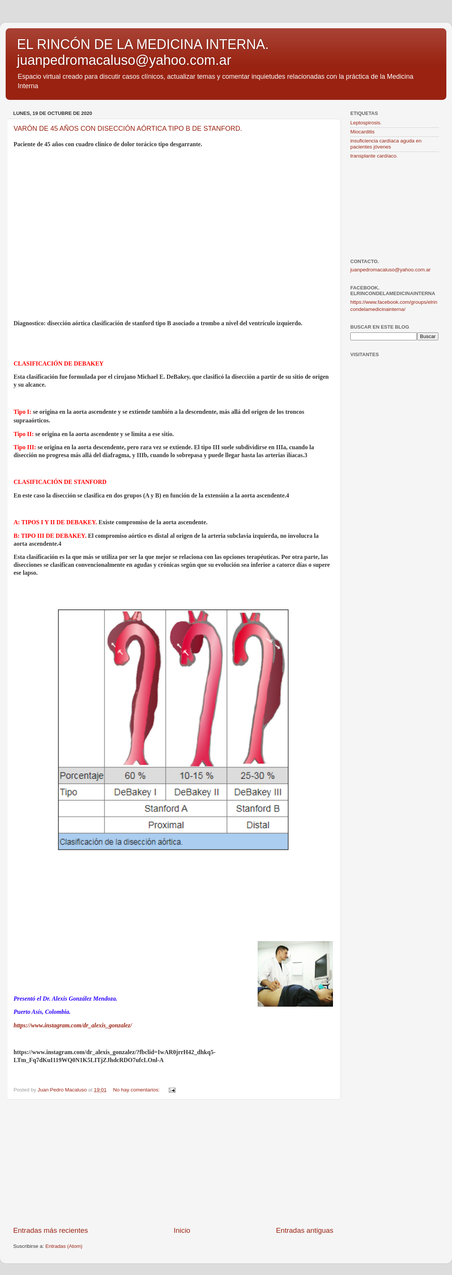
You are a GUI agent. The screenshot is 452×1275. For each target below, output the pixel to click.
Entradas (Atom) (64, 1246)
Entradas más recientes (50, 1230)
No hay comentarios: (137, 1090)
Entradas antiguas (304, 1230)
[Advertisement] (173, 1162)
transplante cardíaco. (374, 156)
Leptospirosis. (366, 123)
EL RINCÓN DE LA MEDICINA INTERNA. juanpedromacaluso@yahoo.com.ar (143, 52)
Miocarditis (362, 132)
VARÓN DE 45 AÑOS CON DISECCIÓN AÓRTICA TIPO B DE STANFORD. (128, 128)
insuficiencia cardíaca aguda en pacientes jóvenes (385, 144)
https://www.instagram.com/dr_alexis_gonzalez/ (73, 1025)
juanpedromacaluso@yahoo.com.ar (390, 269)
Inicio (182, 1230)
